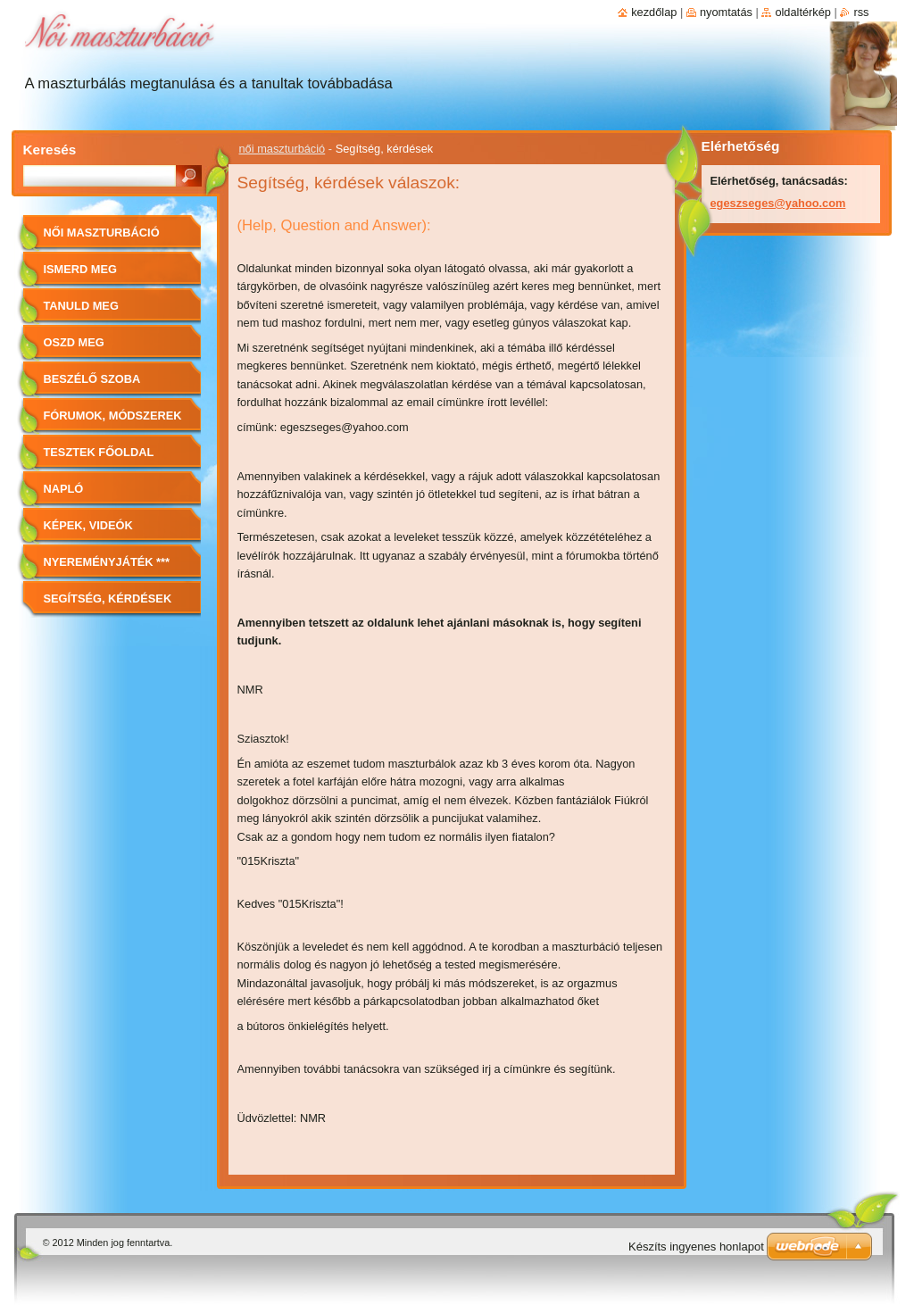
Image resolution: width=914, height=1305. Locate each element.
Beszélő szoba (92, 379)
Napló (64, 488)
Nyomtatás (726, 12)
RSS (860, 12)
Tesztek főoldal (99, 452)
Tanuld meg (81, 305)
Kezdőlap (654, 12)
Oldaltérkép (803, 12)
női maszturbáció (282, 148)
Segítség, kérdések (108, 598)
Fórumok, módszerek (113, 415)
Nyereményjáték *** (107, 562)
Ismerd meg (80, 269)
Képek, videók (88, 525)
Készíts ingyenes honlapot (696, 1246)
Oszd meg (74, 342)
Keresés (50, 149)
